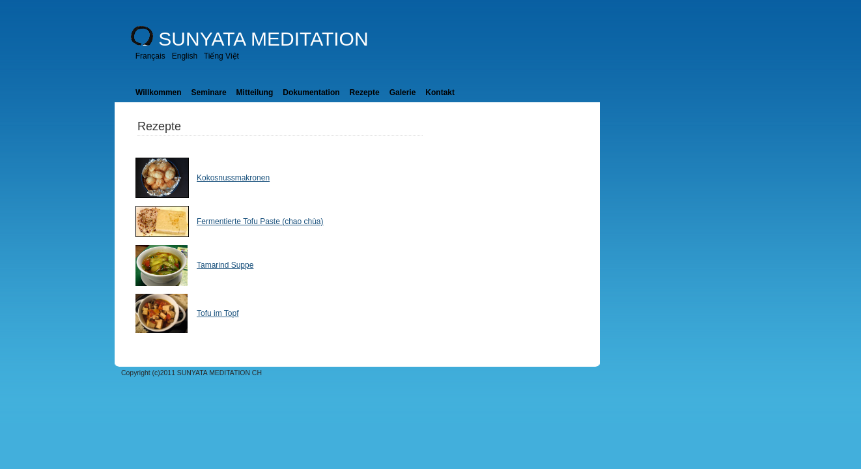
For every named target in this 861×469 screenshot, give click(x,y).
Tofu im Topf (217, 313)
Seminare (209, 92)
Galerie (402, 92)
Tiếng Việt (221, 56)
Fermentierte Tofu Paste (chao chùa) (260, 221)
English (184, 56)
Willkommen (158, 92)
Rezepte (365, 92)
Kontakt (440, 92)
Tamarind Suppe (225, 265)
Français (150, 56)
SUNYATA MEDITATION (263, 39)
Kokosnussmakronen (233, 177)
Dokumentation (311, 92)
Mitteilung (255, 92)
